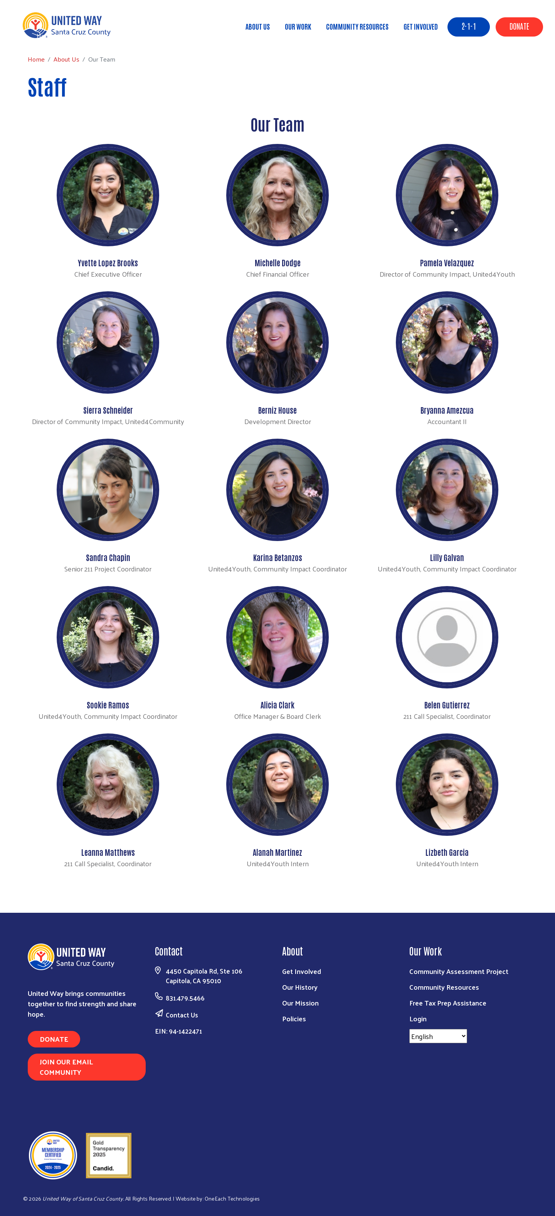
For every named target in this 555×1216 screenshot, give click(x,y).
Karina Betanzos (277, 557)
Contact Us (182, 1015)
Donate (519, 26)
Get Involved (421, 26)
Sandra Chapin (108, 557)
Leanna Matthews (108, 852)
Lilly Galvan (447, 557)
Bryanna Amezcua (447, 410)
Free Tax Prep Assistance (447, 1003)
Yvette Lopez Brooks (108, 262)
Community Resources (357, 26)
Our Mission (300, 1003)
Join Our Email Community (66, 1066)
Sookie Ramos (108, 705)
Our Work (298, 26)
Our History (300, 987)
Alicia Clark (277, 705)
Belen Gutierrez (447, 705)
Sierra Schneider (108, 410)
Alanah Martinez (277, 852)
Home (45, 35)
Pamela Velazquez (447, 262)
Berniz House (277, 410)
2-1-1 (468, 26)
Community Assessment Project (458, 971)
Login (418, 1018)
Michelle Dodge (278, 262)
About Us (258, 26)
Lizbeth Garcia (447, 852)
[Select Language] (438, 1036)
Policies (294, 1018)
